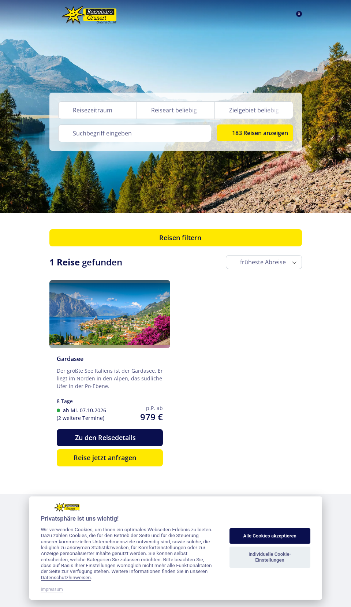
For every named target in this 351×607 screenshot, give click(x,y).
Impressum (52, 589)
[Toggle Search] (261, 15)
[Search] (135, 133)
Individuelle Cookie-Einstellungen (270, 557)
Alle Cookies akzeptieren (269, 536)
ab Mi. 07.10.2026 (92, 414)
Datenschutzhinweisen (66, 577)
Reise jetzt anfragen (110, 457)
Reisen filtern (175, 237)
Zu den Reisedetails (109, 437)
